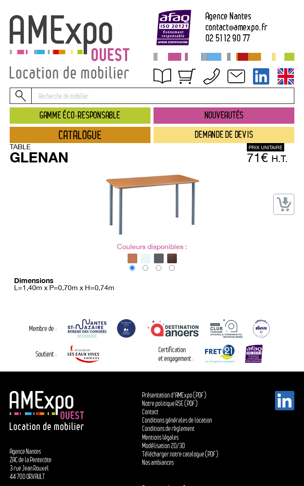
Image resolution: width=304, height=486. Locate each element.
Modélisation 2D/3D (163, 446)
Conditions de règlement (168, 428)
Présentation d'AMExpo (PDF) (174, 395)
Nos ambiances (158, 462)
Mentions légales (160, 437)
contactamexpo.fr (236, 27)
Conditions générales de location (177, 420)
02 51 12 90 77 (228, 38)
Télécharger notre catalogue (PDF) (180, 454)
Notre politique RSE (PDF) (170, 403)
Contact (150, 412)
